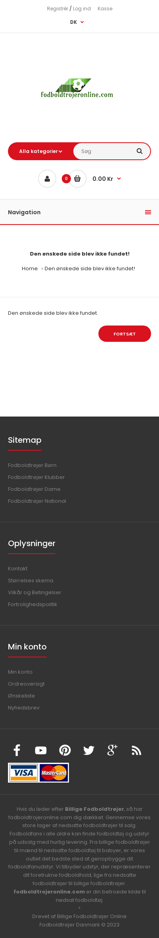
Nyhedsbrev (23, 707)
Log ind (82, 8)
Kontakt (17, 568)
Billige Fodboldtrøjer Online (92, 916)
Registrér (57, 8)
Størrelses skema (30, 580)
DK (73, 22)
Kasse (105, 8)
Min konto (20, 672)
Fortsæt (125, 334)
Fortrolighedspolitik (32, 604)
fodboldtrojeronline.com (49, 891)
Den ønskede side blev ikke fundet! (90, 268)
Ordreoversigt (26, 684)
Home (30, 268)
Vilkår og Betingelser (34, 592)
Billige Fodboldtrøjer (94, 809)
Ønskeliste (21, 696)
